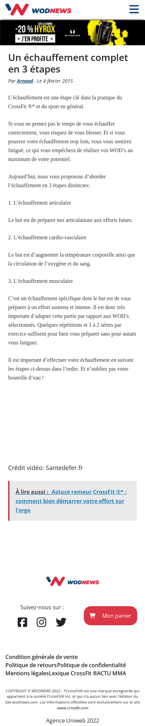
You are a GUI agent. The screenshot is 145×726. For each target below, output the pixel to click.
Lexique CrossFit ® (73, 673)
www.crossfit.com (72, 707)
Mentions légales (27, 673)
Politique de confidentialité (91, 665)
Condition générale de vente (41, 657)
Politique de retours (31, 665)
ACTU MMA (111, 673)
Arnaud (25, 81)
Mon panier (110, 615)
